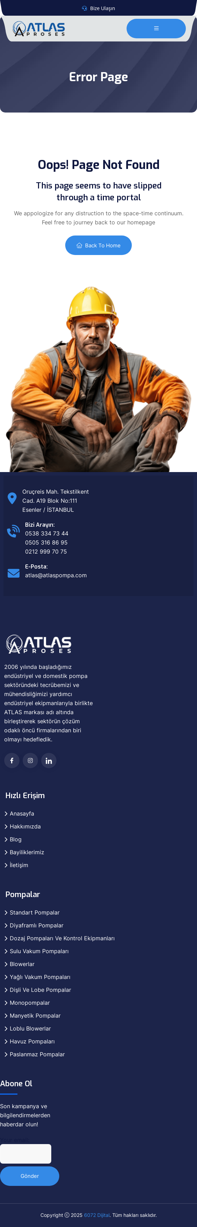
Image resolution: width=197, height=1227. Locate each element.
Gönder (30, 1176)
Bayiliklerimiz (27, 852)
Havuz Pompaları (32, 1041)
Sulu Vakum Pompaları (39, 951)
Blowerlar (22, 963)
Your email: (25, 1150)
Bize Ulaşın (102, 8)
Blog (16, 839)
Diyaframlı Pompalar (36, 925)
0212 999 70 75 (46, 551)
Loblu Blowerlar (30, 1028)
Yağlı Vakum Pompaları (40, 976)
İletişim (19, 865)
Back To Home (98, 245)
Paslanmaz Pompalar (37, 1054)
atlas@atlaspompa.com (56, 575)
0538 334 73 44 (46, 533)
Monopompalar (30, 1002)
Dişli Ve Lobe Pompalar (40, 989)
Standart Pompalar (35, 912)
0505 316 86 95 (46, 542)
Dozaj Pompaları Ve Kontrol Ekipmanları (62, 938)
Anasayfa (22, 813)
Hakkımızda (25, 826)
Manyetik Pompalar (35, 1015)
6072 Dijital (96, 1215)
